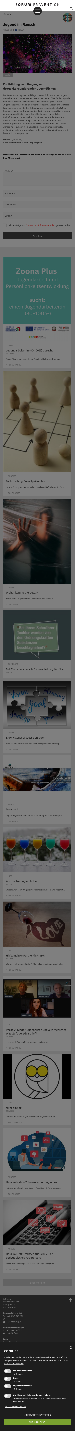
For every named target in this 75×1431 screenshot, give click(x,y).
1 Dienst (17, 1381)
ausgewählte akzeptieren (37, 1415)
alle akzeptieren (37, 1422)
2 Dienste (18, 1374)
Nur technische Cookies (15, 1406)
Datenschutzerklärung (14, 1363)
